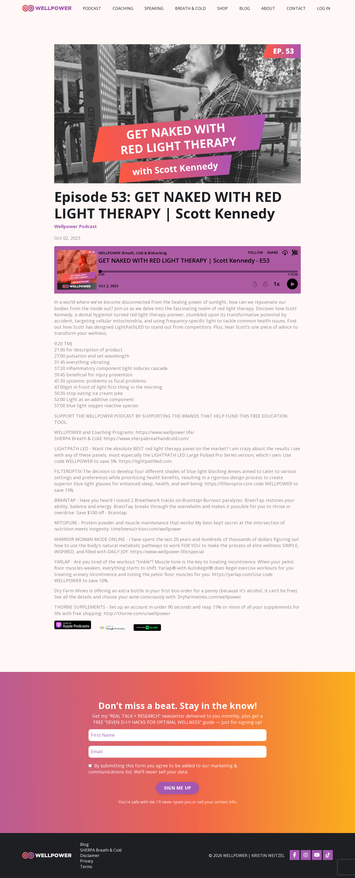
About (268, 8)
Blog (244, 8)
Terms (86, 866)
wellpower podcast (75, 226)
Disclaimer (89, 855)
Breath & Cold (190, 8)
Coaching (123, 8)
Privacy (86, 861)
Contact (296, 8)
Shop (222, 8)
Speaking (153, 8)
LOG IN (323, 8)
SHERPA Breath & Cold (101, 850)
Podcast (92, 8)
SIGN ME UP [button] (177, 788)
